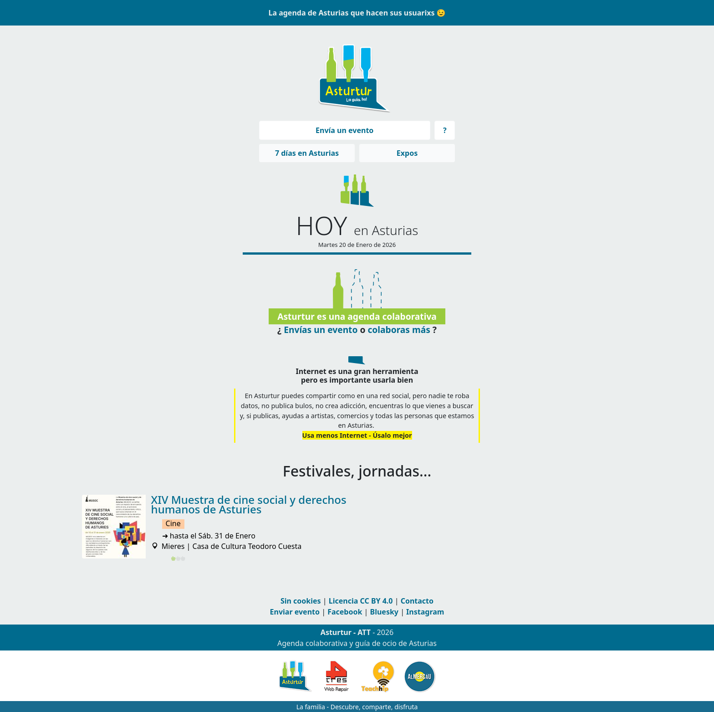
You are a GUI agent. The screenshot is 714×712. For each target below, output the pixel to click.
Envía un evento (344, 130)
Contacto (417, 601)
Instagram (425, 612)
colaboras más (398, 329)
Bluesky (384, 612)
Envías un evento (320, 329)
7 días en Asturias (307, 153)
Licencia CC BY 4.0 (361, 601)
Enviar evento (295, 612)
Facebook (344, 612)
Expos (407, 153)
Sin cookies (300, 601)
